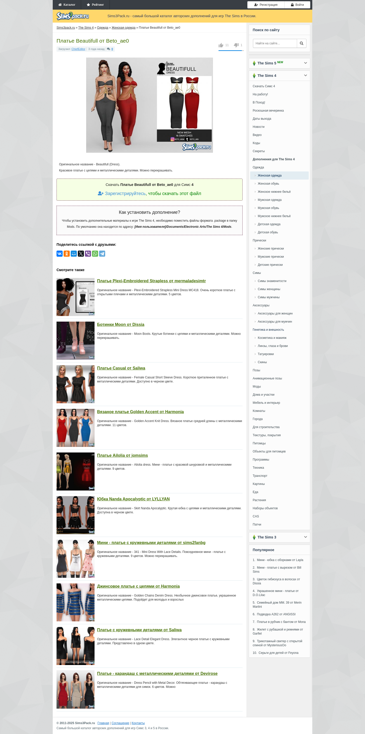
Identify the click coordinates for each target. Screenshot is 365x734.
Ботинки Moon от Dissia (120, 324)
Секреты (259, 151)
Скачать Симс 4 (264, 86)
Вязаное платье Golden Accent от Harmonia (140, 412)
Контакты (138, 723)
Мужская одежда (270, 200)
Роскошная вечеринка (268, 110)
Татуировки (266, 354)
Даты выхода (262, 118)
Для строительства (266, 427)
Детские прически (270, 265)
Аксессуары (261, 305)
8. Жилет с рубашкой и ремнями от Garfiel (278, 631)
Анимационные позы (267, 378)
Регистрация (266, 5)
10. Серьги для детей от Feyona (275, 653)
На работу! (260, 94)
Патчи (257, 524)
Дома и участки (264, 394)
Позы (256, 370)
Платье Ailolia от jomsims (122, 455)
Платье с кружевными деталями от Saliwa (139, 630)
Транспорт (260, 476)
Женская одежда (270, 175)
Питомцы (259, 443)
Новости (258, 127)
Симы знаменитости (272, 281)
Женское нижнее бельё (274, 192)
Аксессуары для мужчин (275, 321)
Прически (259, 240)
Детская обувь (268, 232)
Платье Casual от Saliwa (121, 368)
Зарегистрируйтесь (121, 193)
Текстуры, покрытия (267, 435)
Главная (103, 723)
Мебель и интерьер (266, 403)
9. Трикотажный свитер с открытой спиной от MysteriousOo (277, 643)
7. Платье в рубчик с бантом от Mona (279, 622)
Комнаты (259, 411)
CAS (256, 516)
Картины (259, 484)
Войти (297, 5)
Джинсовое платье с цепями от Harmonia (138, 586)
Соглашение (120, 723)
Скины (262, 362)
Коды (256, 143)
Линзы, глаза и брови (273, 346)
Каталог (66, 5)
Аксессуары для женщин (275, 313)
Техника (258, 467)
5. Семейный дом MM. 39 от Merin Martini (277, 604)
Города (258, 419)
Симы (257, 273)
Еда (255, 492)
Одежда (258, 167)
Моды (257, 386)
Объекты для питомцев (269, 451)
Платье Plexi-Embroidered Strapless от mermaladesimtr (151, 281)
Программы (261, 459)
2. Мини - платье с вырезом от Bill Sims (277, 569)
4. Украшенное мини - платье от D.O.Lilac (276, 593)
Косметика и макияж (272, 338)
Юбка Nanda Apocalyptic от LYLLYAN (133, 499)
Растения (259, 500)
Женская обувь (268, 183)
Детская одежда (269, 224)
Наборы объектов (265, 508)
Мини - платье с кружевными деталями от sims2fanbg (151, 542)
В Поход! (259, 102)
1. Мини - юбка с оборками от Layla (278, 560)
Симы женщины (269, 289)
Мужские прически (271, 256)
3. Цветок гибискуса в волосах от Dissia (276, 581)
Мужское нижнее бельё (274, 216)
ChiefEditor (78, 48)
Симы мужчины (269, 297)
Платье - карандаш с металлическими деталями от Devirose (157, 673)
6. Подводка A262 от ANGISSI (274, 614)
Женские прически (271, 248)
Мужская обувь (268, 208)
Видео (257, 135)
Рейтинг (95, 5)
